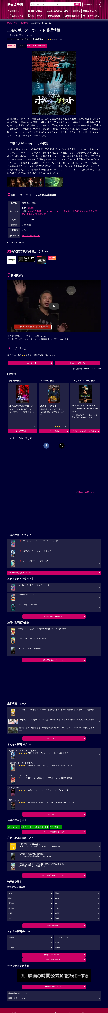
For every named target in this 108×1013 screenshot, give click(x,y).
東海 (57, 898)
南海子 (89, 211)
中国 (10, 913)
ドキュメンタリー (23, 39)
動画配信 (41, 45)
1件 (54, 39)
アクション (13, 938)
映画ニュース (35, 15)
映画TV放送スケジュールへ (53, 875)
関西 (10, 898)
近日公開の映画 (72, 11)
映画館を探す (16, 15)
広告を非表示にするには (88, 492)
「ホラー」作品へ (53, 431)
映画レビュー (53, 814)
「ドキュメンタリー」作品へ (84, 431)
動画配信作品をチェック (53, 660)
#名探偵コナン (41, 827)
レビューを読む (91, 15)
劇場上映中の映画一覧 (53, 616)
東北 (57, 903)
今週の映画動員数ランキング (20, 573)
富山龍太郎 (40, 214)
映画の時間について (53, 986)
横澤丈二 (41, 211)
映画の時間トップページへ (19, 998)
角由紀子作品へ (22, 431)
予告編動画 (54, 15)
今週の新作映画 (54, 11)
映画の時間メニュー (16, 11)
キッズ (58, 943)
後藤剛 (31, 208)
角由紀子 (32, 211)
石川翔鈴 (81, 211)
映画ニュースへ (53, 738)
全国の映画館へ (53, 925)
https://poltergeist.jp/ (31, 235)
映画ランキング (91, 11)
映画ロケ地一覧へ (53, 959)
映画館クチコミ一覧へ (53, 955)
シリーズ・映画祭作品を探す (53, 832)
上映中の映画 (35, 11)
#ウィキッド (26, 827)
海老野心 (72, 211)
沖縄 (57, 918)
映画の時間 (12, 23)
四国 (57, 913)
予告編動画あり (38, 39)
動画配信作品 (72, 15)
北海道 (11, 903)
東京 (10, 893)
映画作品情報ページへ (17, 993)
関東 (57, 893)
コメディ (12, 948)
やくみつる (51, 211)
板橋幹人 (30, 214)
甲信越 (11, 908)
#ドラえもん (13, 827)
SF (9, 943)
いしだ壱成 (62, 211)
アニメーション (61, 938)
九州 (10, 918)
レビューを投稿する (76, 363)
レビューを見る (29, 363)
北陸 (57, 908)
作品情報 (24, 23)
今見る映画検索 (90, 4)
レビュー (30, 45)
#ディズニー (55, 827)
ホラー (11, 39)
